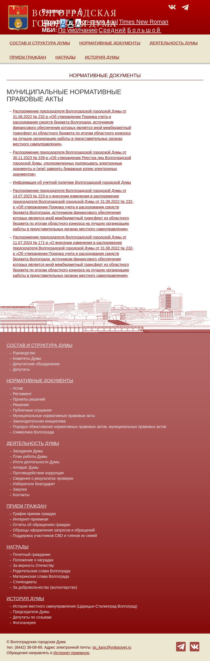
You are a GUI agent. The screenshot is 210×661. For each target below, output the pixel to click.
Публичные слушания (32, 410)
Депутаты (21, 369)
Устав (18, 388)
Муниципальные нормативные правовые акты (54, 415)
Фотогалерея (24, 622)
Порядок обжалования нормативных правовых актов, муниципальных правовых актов (89, 426)
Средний (112, 30)
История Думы (102, 57)
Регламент (22, 394)
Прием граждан (28, 57)
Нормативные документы (110, 43)
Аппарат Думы (26, 467)
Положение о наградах (33, 560)
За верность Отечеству (33, 565)
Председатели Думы (31, 612)
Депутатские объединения (36, 364)
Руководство (24, 353)
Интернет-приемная (30, 519)
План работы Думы (30, 456)
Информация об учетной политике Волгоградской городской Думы (72, 182)
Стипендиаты (25, 582)
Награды (66, 57)
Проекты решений (29, 399)
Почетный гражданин (31, 554)
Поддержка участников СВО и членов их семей (55, 535)
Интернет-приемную (71, 653)
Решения (21, 405)
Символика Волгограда (33, 432)
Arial (112, 22)
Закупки (20, 489)
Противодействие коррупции (38, 473)
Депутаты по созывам (32, 617)
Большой (144, 30)
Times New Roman (143, 22)
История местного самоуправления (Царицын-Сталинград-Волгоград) (75, 606)
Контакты (21, 495)
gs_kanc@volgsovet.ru (111, 647)
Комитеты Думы (27, 358)
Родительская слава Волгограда (41, 571)
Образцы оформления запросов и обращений (54, 530)
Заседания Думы (28, 451)
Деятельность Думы (174, 43)
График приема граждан (34, 513)
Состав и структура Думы (40, 43)
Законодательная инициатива (39, 421)
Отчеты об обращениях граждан (41, 524)
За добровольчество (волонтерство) (45, 587)
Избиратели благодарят (34, 484)
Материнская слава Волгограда (41, 576)
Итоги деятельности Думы (36, 462)
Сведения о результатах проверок (43, 478)
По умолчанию (85, 22)
